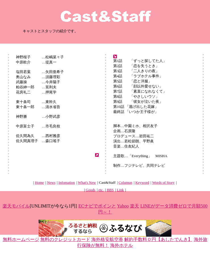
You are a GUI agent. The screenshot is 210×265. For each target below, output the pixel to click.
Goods (90, 190)
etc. (101, 190)
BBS (110, 190)
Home (39, 182)
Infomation (66, 182)
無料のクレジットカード (65, 239)
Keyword (142, 182)
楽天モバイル (16, 206)
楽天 (134, 206)
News (51, 182)
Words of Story (163, 182)
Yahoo (123, 206)
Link (120, 190)
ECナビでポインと (97, 206)
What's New (87, 182)
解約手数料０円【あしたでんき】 (158, 239)
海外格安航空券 (107, 239)
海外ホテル (121, 245)
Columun (125, 182)
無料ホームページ (21, 239)
